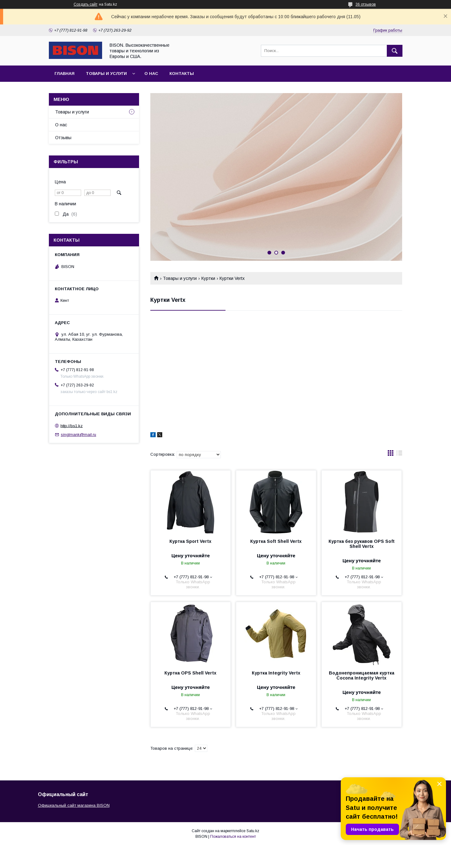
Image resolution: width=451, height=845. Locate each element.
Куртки (208, 278)
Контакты (181, 73)
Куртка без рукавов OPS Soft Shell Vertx (362, 544)
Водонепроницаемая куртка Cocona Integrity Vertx (361, 675)
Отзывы (63, 137)
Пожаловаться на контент (233, 836)
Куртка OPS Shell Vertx (190, 672)
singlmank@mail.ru (78, 434)
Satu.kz (252, 831)
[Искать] (394, 51)
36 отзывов (365, 4)
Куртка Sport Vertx (190, 541)
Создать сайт (85, 4)
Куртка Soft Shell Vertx (276, 541)
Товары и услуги (106, 73)
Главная (64, 73)
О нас (151, 73)
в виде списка (399, 454)
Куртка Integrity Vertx (276, 672)
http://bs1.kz (71, 425)
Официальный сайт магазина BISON (74, 805)
